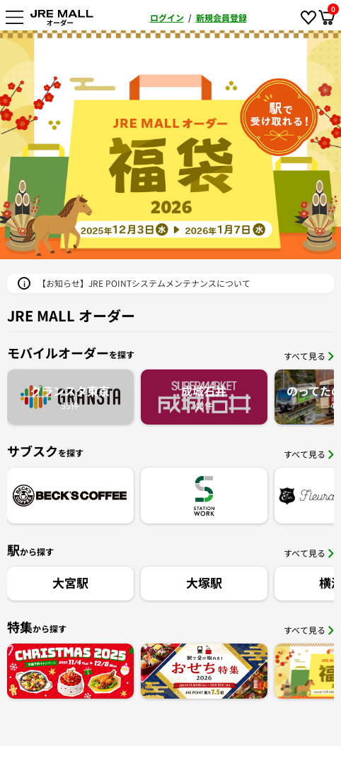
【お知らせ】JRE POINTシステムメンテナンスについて (143, 283)
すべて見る (309, 356)
